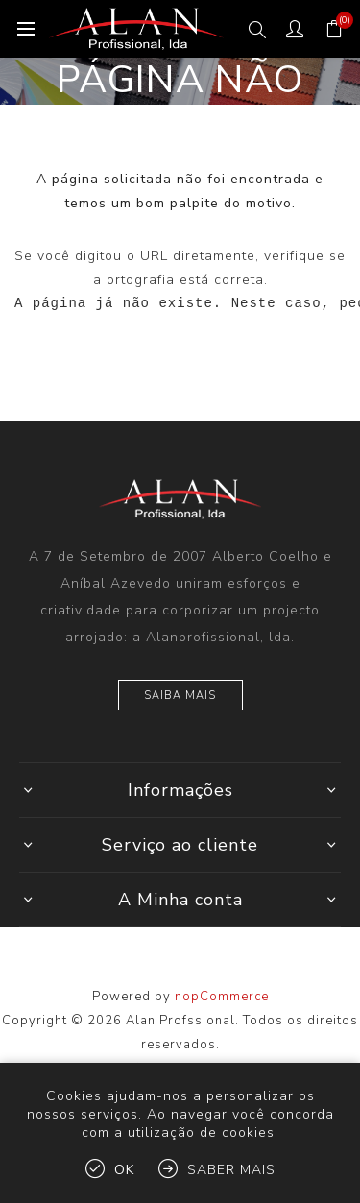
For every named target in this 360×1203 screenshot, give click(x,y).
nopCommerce (222, 996)
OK (124, 1170)
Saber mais (231, 1170)
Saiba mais (180, 695)
